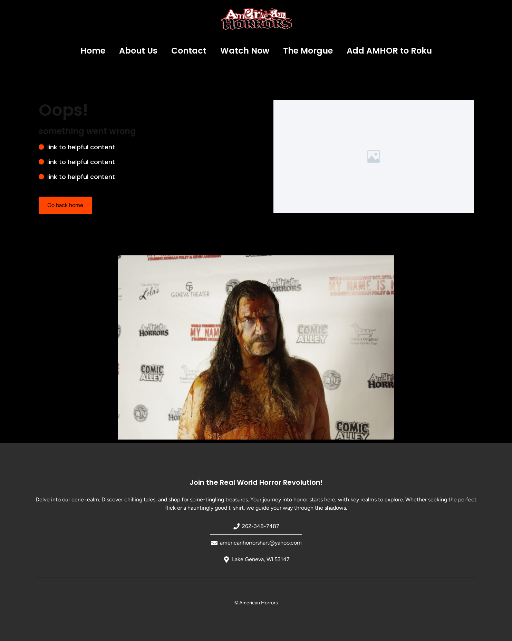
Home (92, 50)
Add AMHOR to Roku (389, 50)
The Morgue (308, 50)
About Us (138, 50)
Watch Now (244, 50)
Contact (188, 50)
